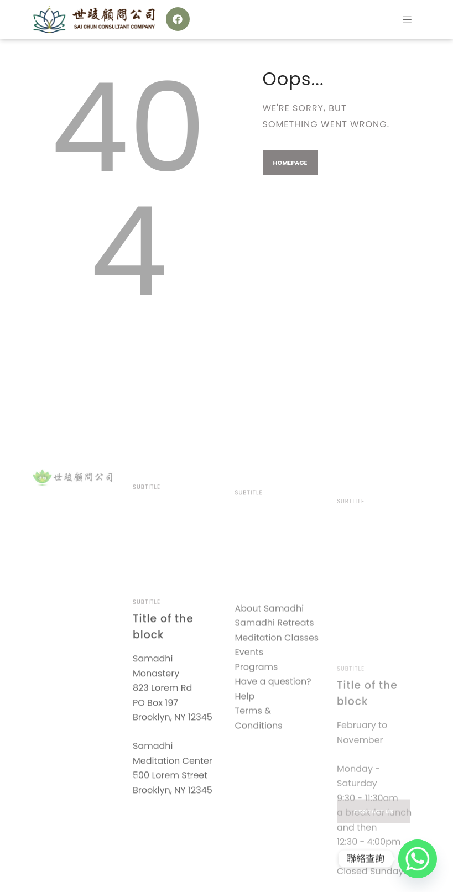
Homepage (290, 162)
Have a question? (273, 743)
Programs (256, 728)
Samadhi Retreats (274, 685)
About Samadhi (269, 670)
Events (249, 714)
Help (245, 758)
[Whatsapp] (417, 858)
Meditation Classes (277, 699)
